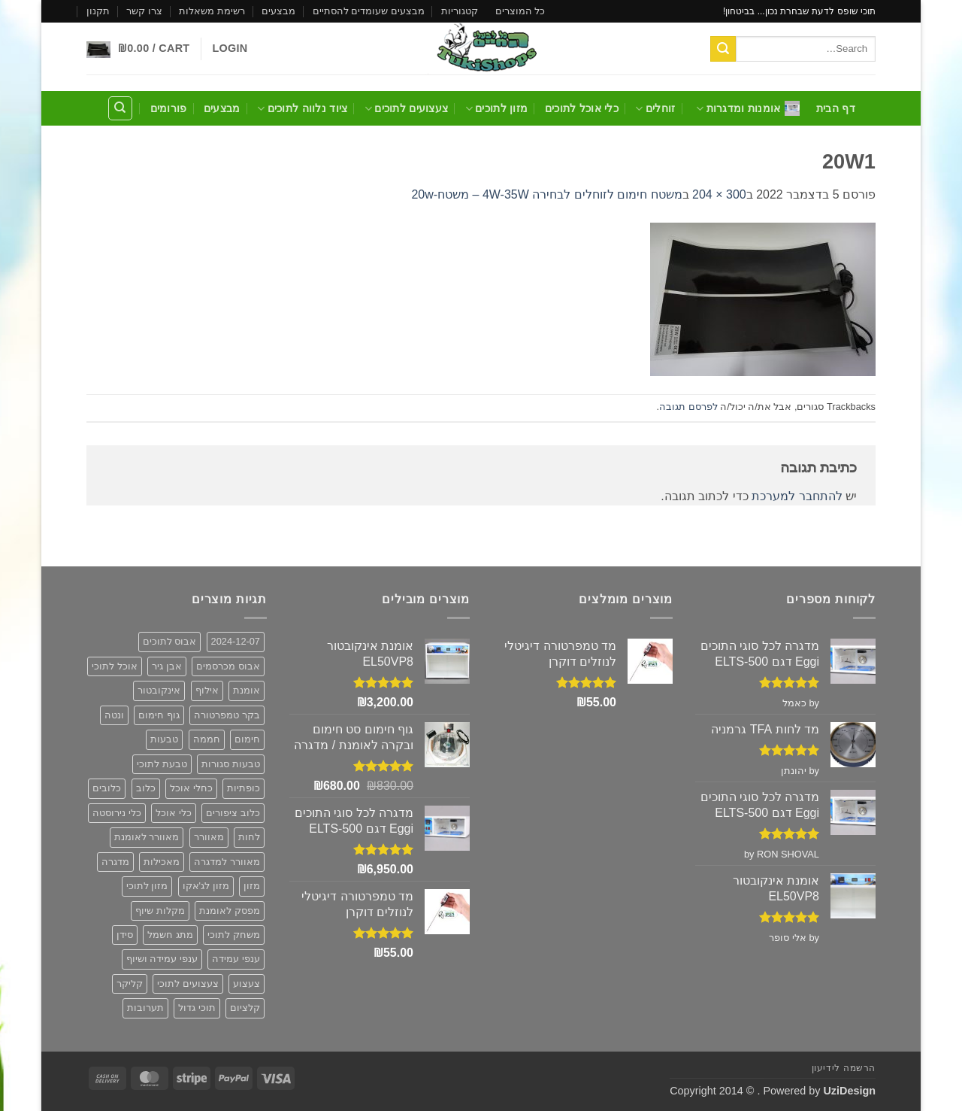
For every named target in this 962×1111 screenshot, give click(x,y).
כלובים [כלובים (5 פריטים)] (106, 788)
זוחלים (655, 109)
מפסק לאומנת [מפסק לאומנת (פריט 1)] (229, 910)
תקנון (98, 11)
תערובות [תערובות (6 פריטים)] (145, 1007)
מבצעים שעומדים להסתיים (369, 11)
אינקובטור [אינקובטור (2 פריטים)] (159, 690)
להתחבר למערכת (797, 496)
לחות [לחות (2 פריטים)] (249, 836)
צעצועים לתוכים (407, 109)
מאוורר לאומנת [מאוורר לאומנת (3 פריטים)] (147, 836)
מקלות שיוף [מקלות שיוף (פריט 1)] (160, 910)
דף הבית (835, 108)
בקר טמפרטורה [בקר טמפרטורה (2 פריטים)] (227, 715)
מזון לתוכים (496, 109)
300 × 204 (719, 194)
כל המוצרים (520, 11)
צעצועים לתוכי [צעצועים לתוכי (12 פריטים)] (188, 983)
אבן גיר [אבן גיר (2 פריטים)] (167, 666)
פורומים (168, 108)
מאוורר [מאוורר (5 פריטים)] (209, 836)
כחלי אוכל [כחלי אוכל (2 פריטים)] (191, 788)
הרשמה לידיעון (844, 1068)
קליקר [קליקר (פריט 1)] (129, 983)
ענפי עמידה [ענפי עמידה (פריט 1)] (236, 958)
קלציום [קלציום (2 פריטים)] (245, 1007)
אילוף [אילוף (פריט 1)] (207, 690)
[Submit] (723, 49)
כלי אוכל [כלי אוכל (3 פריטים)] (174, 812)
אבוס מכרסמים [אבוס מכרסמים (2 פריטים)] (228, 666)
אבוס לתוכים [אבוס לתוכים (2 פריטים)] (170, 641)
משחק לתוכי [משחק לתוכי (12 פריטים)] (233, 934)
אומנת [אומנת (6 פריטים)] (246, 690)
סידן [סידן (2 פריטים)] (124, 934)
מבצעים (278, 11)
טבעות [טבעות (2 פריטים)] (164, 739)
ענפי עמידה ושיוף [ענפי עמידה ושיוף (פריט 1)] (162, 958)
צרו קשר (144, 11)
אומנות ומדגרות (748, 108)
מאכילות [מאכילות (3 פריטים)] (162, 861)
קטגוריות (459, 11)
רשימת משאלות (212, 11)
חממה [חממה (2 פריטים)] (206, 739)
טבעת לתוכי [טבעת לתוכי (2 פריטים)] (162, 764)
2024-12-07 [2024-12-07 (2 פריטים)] (235, 641)
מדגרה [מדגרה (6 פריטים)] (115, 861)
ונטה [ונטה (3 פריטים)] (114, 715)
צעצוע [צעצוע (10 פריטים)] (246, 983)
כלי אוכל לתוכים (582, 108)
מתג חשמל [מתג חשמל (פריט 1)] (170, 934)
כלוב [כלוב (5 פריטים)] (146, 788)
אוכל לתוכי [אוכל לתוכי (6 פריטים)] (115, 666)
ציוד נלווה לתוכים (302, 109)
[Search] (120, 108)
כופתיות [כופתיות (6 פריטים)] (243, 788)
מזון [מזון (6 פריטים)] (252, 885)
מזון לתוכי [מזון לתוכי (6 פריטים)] (147, 885)
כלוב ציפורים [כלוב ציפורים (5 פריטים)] (233, 812)
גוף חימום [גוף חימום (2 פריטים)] (159, 715)
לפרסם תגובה (688, 406)
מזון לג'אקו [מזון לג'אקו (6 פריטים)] (206, 885)
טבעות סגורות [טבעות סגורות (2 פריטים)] (230, 764)
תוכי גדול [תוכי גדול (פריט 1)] (197, 1007)
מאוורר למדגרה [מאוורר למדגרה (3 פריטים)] (227, 861)
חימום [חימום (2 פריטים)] (247, 739)
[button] (229, 48)
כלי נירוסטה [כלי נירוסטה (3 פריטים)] (116, 812)
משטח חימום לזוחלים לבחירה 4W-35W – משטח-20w (546, 194)
